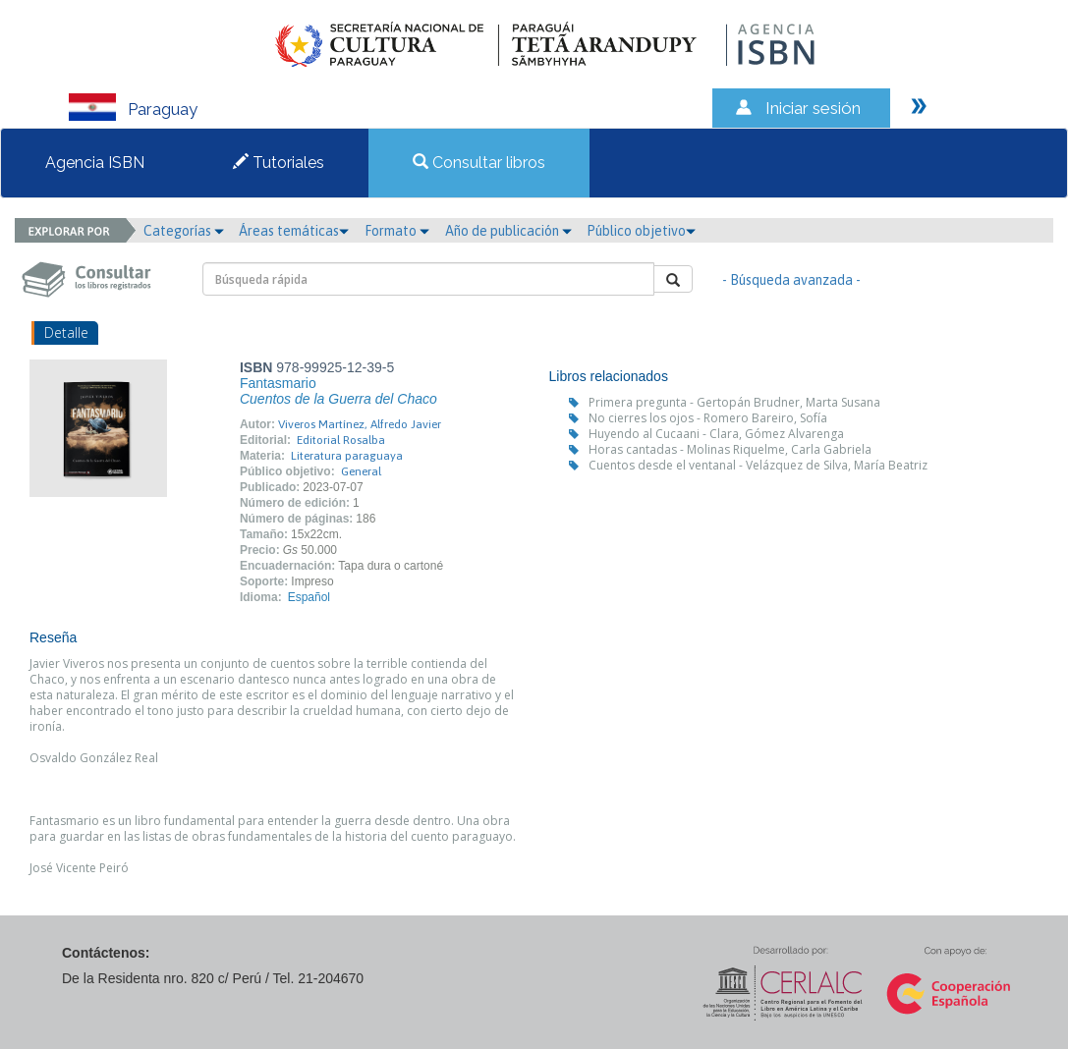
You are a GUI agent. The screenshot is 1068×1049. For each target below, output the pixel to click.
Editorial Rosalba (341, 440)
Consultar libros (479, 162)
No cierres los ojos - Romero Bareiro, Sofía (708, 418)
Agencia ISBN (94, 162)
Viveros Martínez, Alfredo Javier (359, 424)
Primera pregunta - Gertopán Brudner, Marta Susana (734, 402)
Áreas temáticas (294, 231)
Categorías (183, 231)
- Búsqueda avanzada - (791, 280)
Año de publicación (508, 231)
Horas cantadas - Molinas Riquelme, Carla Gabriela (730, 449)
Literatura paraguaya (347, 456)
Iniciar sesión (813, 108)
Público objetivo (641, 231)
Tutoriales (278, 162)
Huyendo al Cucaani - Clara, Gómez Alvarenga (716, 433)
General (361, 471)
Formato (397, 231)
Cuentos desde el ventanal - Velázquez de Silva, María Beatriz (758, 465)
